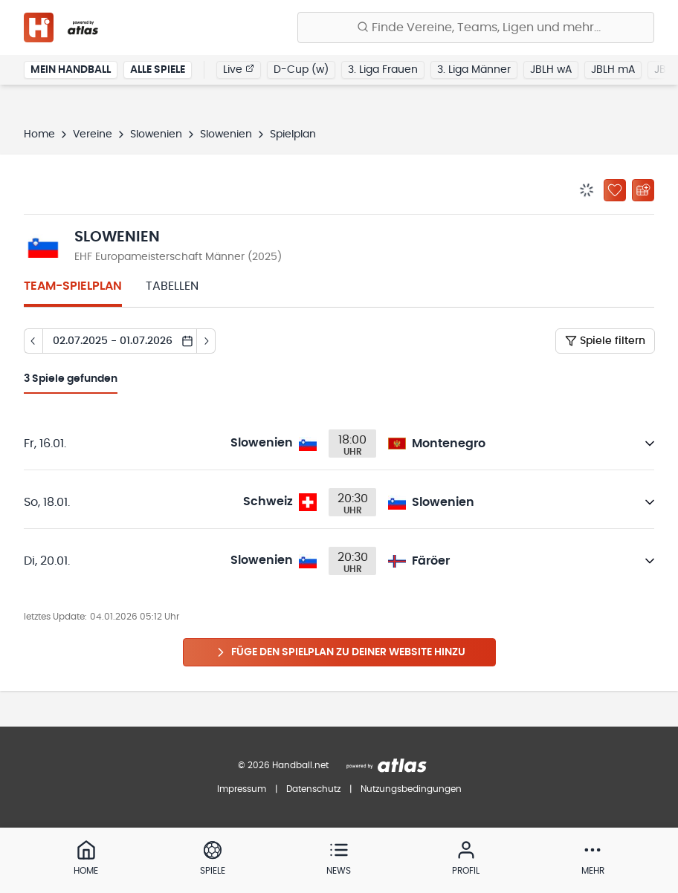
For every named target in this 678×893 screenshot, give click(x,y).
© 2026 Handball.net (283, 765)
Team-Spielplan (73, 286)
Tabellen (172, 286)
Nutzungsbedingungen (411, 789)
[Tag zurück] (33, 341)
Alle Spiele (157, 70)
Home (39, 134)
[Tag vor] (206, 341)
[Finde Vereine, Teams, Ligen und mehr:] (475, 27)
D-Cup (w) (301, 70)
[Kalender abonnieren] (643, 190)
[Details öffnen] (649, 443)
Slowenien (156, 134)
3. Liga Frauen (383, 70)
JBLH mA (613, 70)
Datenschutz (313, 789)
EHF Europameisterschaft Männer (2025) (178, 257)
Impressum (241, 789)
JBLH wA (551, 70)
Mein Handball (70, 70)
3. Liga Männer (474, 70)
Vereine (92, 134)
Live (238, 69)
